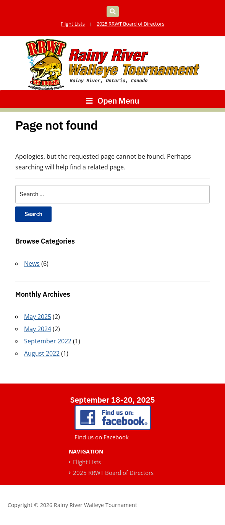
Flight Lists (73, 23)
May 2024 (37, 329)
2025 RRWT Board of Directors (130, 23)
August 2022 (42, 353)
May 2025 (37, 316)
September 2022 (47, 341)
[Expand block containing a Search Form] (113, 11)
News (32, 263)
